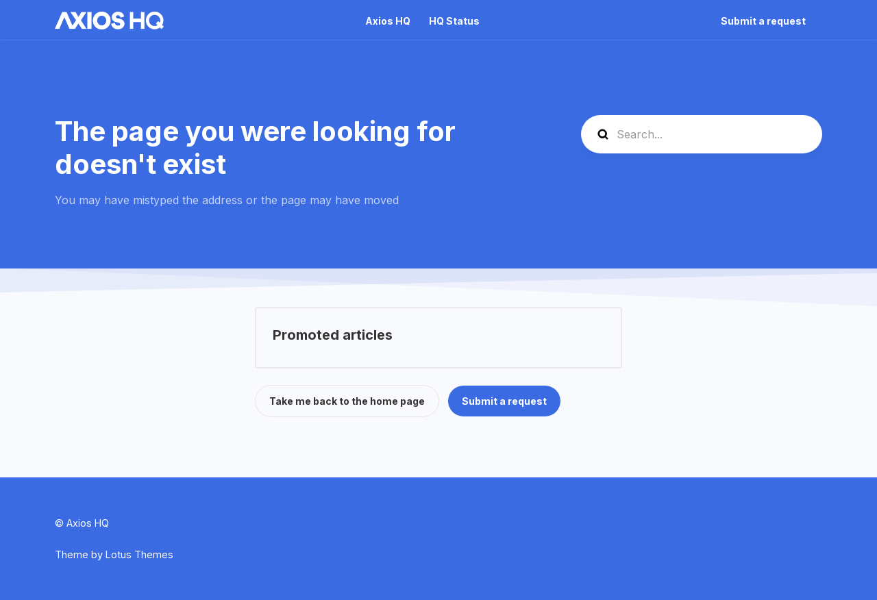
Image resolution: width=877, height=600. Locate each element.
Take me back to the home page (347, 401)
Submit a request (763, 21)
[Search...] (701, 134)
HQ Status (454, 21)
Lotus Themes (139, 554)
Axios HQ (387, 21)
